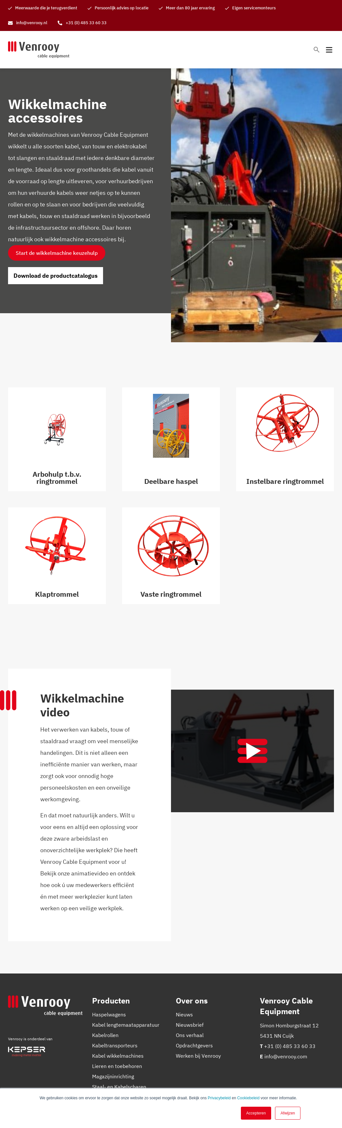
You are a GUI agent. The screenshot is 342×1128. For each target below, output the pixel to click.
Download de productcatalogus (56, 275)
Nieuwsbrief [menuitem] (190, 1025)
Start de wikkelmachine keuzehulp (57, 253)
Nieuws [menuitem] (184, 1014)
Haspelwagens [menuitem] (109, 1014)
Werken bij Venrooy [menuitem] (198, 1056)
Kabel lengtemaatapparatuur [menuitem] (125, 1025)
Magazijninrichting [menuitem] (113, 1076)
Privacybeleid (219, 1098)
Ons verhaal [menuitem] (190, 1035)
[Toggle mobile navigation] (329, 49)
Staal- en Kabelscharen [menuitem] (119, 1086)
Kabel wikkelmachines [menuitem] (118, 1056)
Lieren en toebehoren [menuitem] (117, 1066)
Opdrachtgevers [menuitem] (194, 1045)
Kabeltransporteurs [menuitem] (115, 1045)
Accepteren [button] (256, 1113)
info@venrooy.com (285, 1056)
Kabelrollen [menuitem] (105, 1035)
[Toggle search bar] (316, 50)
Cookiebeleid (248, 1098)
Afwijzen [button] (287, 1113)
